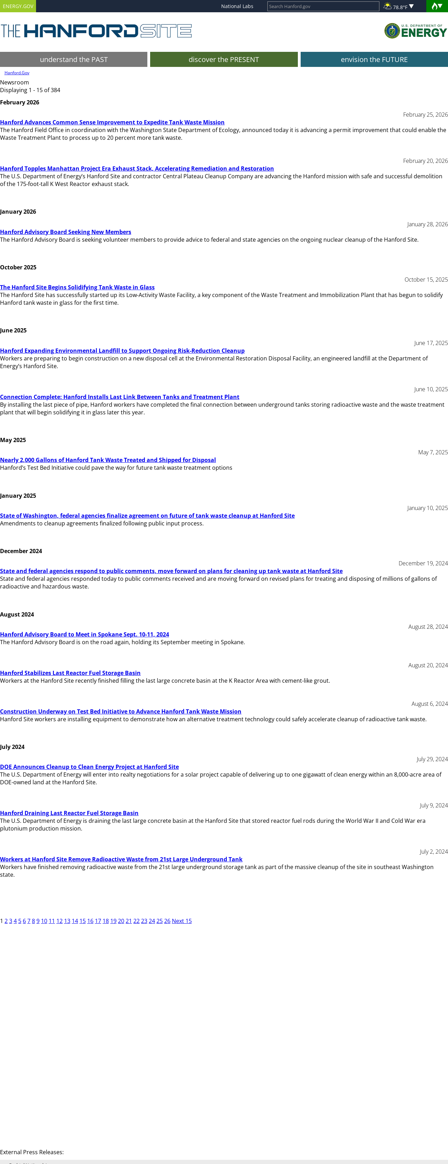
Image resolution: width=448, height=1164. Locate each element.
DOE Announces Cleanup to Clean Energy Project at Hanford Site (89, 767)
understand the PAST (74, 59)
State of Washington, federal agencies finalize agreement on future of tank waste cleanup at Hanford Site (147, 515)
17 (98, 921)
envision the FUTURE (374, 59)
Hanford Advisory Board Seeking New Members (65, 232)
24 (152, 921)
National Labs (237, 6)
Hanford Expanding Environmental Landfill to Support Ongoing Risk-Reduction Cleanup (122, 350)
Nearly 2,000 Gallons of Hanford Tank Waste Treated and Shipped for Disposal (108, 460)
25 (159, 921)
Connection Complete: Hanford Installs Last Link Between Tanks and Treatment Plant (119, 397)
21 (129, 921)
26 (167, 921)
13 (67, 921)
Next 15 (182, 921)
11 (52, 921)
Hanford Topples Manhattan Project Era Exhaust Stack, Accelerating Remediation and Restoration (137, 168)
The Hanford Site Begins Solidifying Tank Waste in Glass (77, 287)
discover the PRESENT (224, 59)
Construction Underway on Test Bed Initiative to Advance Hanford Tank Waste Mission (120, 711)
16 (90, 921)
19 (113, 921)
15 (82, 921)
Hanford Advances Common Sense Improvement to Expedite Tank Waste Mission (112, 122)
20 (121, 921)
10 (44, 921)
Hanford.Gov (17, 73)
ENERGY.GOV (18, 6)
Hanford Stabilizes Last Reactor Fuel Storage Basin (70, 673)
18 (106, 921)
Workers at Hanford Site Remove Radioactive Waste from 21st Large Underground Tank (121, 859)
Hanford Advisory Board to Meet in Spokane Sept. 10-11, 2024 (84, 634)
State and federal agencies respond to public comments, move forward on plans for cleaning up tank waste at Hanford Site (171, 571)
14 (75, 921)
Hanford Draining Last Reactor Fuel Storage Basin (69, 813)
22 (136, 921)
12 (59, 921)
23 (144, 921)
